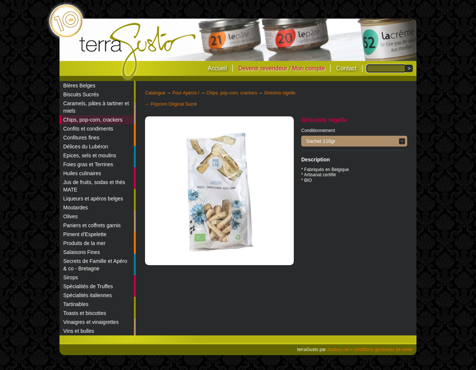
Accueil (217, 68)
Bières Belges (79, 86)
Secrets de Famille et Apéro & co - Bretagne (95, 264)
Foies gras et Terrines (88, 164)
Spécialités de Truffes (88, 286)
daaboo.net (338, 349)
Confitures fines (81, 138)
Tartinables (76, 304)
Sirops (70, 277)
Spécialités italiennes (87, 295)
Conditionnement (318, 130)
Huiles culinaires (82, 173)
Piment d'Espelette (84, 234)
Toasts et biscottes (84, 313)
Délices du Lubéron (85, 146)
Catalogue (155, 93)
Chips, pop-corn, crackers (93, 120)
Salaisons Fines (81, 252)
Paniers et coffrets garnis (92, 225)
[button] (354, 141)
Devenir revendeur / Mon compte (281, 68)
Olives (70, 216)
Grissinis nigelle (279, 93)
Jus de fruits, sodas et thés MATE (94, 186)
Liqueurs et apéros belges (93, 199)
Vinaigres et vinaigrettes (91, 322)
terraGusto (138, 51)
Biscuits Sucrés (81, 94)
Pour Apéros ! (185, 93)
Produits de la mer (84, 243)
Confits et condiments (88, 129)
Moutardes (75, 207)
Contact (346, 68)
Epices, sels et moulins (89, 155)
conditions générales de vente (383, 349)
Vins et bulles (78, 331)
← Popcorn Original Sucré (171, 104)
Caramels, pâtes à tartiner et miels (96, 107)
